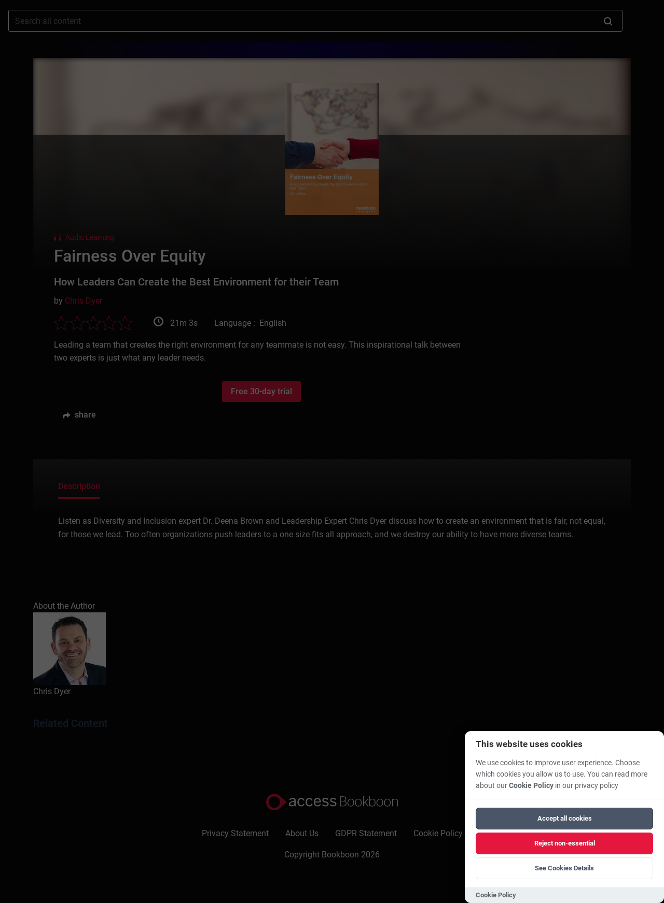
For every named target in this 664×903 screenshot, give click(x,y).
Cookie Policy (531, 785)
